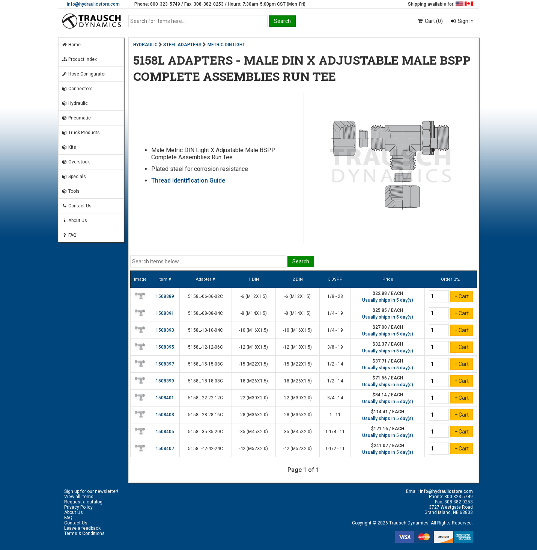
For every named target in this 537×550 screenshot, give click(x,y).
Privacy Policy (78, 507)
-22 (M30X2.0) (253, 397)
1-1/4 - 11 (335, 431)
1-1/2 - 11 (335, 448)
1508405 (165, 431)
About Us (74, 220)
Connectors (77, 88)
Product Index (79, 59)
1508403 (165, 414)
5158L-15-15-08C (205, 364)
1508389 (165, 296)
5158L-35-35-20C (205, 431)
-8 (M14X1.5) (254, 313)
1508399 (165, 381)
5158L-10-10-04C (205, 330)
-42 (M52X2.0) (253, 448)
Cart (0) (430, 21)
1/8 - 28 (335, 296)
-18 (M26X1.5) (253, 381)
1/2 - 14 (335, 364)
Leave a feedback (82, 528)
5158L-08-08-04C (205, 313)
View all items (78, 496)
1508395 (165, 347)
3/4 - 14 (335, 397)
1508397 (165, 364)
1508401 (165, 397)
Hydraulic (75, 103)
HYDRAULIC (145, 44)
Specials (74, 176)
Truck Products (81, 132)
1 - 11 (335, 414)
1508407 (165, 448)
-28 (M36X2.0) (253, 414)
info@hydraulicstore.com (93, 4)
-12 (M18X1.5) (253, 347)
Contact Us (77, 206)
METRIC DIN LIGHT (226, 44)
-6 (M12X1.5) (254, 296)
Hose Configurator (84, 74)
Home (71, 44)
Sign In (465, 21)
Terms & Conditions (84, 533)
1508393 (165, 330)
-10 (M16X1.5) (253, 330)
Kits (69, 147)
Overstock (76, 162)
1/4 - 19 (335, 313)
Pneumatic (76, 118)
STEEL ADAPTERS (182, 44)
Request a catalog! (84, 502)
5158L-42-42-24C (205, 448)
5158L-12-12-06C (205, 347)
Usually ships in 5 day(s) (387, 300)
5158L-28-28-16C (205, 414)
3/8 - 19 (335, 347)
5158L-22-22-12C (205, 397)
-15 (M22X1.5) (253, 364)
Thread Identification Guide (188, 180)
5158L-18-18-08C (205, 381)
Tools (71, 191)
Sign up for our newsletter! (91, 491)
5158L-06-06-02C (205, 296)
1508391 (165, 313)
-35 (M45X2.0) (253, 431)
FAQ (69, 235)
